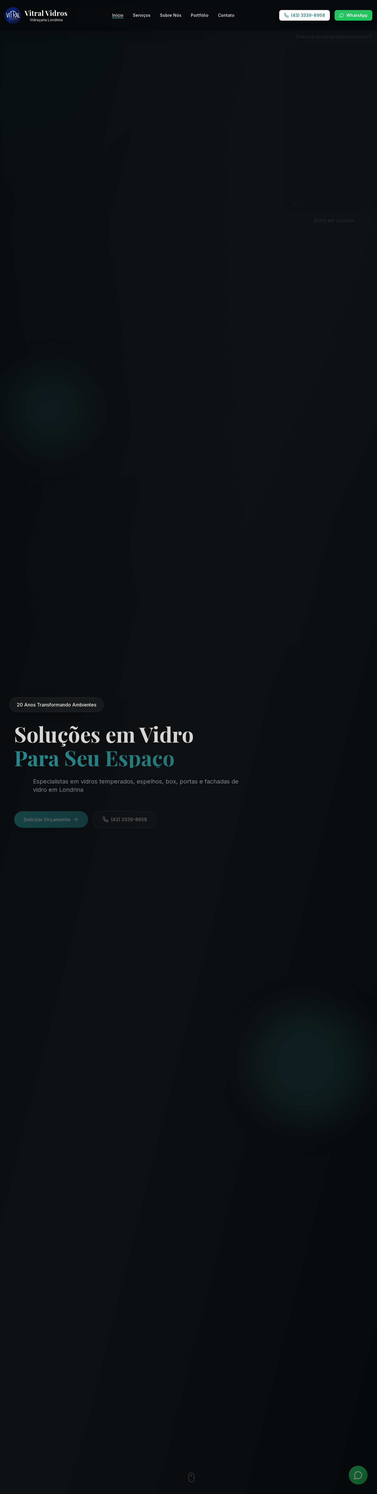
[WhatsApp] (358, 1475)
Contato (226, 15)
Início (117, 15)
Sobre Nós (170, 15)
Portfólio (200, 15)
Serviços (142, 15)
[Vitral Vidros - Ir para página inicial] (36, 15)
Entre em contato (324, 220)
